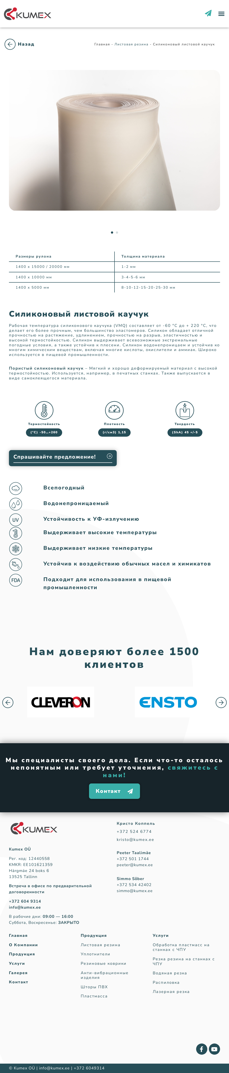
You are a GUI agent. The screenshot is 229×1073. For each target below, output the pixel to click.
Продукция (22, 954)
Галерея (18, 973)
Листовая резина (26, 49)
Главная (18, 935)
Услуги (17, 963)
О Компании (23, 945)
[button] (221, 14)
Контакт (18, 982)
